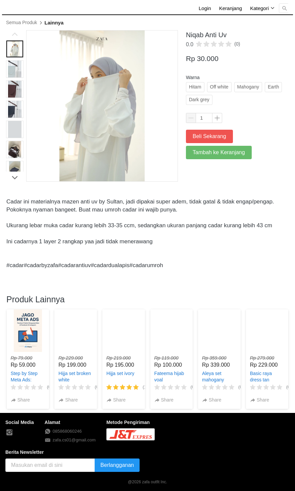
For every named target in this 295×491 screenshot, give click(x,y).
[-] (9, 432)
